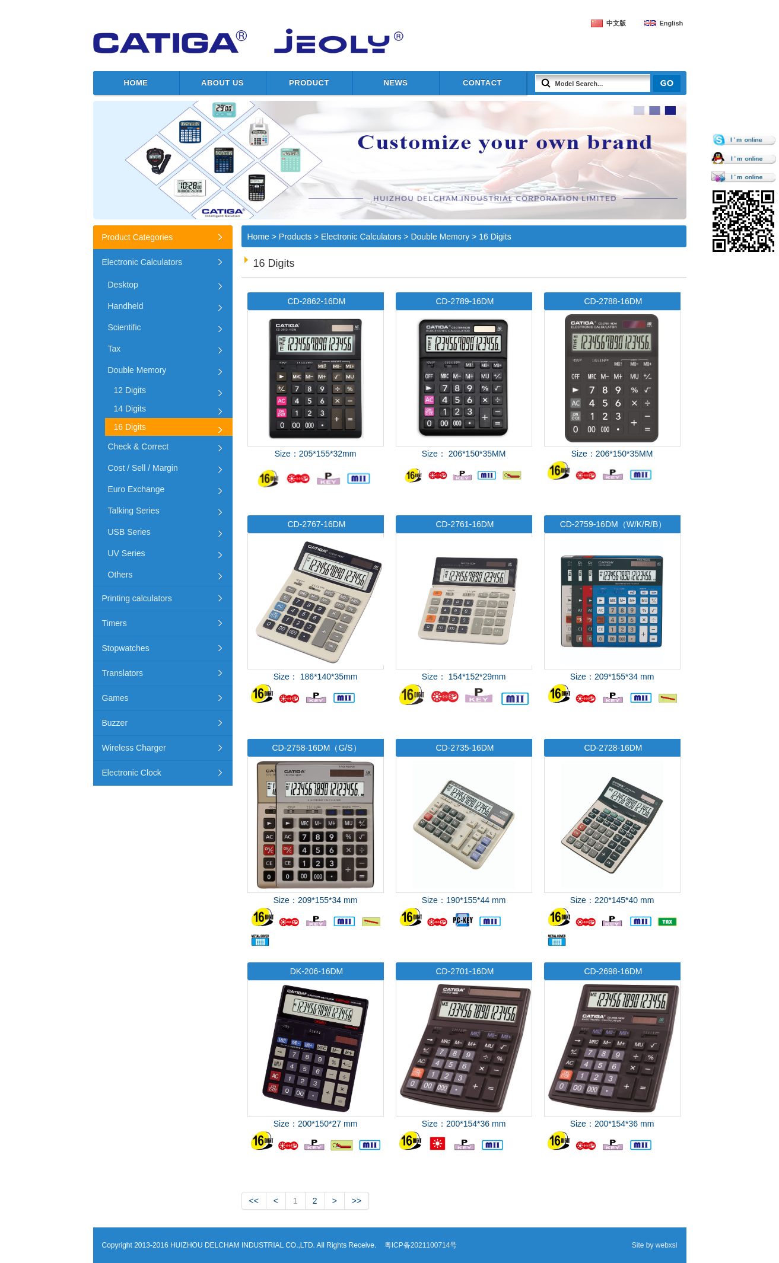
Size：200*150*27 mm (315, 1065)
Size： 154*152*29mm (464, 610)
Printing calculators (137, 598)
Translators (123, 673)
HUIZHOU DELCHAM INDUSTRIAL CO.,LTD (241, 41)
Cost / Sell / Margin (143, 468)
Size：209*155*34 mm (612, 618)
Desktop (123, 284)
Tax (114, 348)
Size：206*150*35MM (612, 395)
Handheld (126, 306)
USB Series (129, 532)
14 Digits (130, 408)
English (671, 23)
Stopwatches (126, 648)
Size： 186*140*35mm (315, 618)
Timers (114, 623)
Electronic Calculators (361, 236)
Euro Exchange (136, 489)
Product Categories (137, 237)
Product (309, 82)
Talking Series (134, 510)
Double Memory (440, 236)
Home (136, 82)
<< (254, 1200)
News (396, 82)
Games (115, 698)
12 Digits (130, 390)
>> (356, 1200)
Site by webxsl (655, 1245)
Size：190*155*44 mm (464, 842)
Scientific (124, 327)
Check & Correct (138, 446)
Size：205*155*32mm (315, 393)
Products (295, 236)
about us (222, 82)
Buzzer (115, 723)
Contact (482, 82)
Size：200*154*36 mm (464, 1065)
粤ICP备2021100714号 (420, 1245)
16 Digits (495, 236)
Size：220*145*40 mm (612, 842)
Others (120, 574)
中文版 (616, 23)
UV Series (126, 553)
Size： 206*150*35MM (464, 390)
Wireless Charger (134, 747)
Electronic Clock (131, 772)
